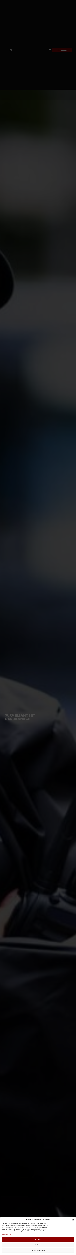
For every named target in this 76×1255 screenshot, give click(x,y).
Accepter (38, 1239)
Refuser (38, 1245)
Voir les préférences (38, 1250)
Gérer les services (6, 1234)
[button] (73, 1220)
